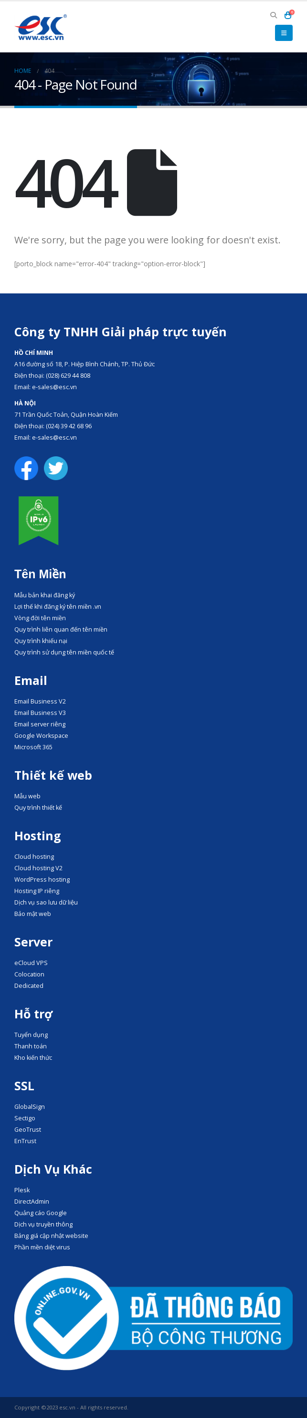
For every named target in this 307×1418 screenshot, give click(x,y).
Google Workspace (41, 736)
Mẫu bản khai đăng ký (44, 595)
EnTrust (25, 1141)
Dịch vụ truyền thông (43, 1224)
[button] (273, 15)
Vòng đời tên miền (40, 618)
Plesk (22, 1190)
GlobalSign (29, 1107)
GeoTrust (27, 1130)
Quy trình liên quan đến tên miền (60, 629)
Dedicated (28, 986)
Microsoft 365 (33, 747)
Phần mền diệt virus (42, 1247)
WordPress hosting (42, 879)
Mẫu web (27, 796)
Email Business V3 (40, 713)
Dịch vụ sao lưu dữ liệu (46, 902)
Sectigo (24, 1118)
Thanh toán (30, 1046)
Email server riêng (39, 724)
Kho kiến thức (33, 1058)
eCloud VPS (31, 963)
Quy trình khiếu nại (40, 641)
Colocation (29, 974)
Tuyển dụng (31, 1035)
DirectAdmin (31, 1201)
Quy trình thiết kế (38, 808)
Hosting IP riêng (36, 891)
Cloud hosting (34, 857)
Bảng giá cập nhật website (51, 1236)
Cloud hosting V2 (38, 868)
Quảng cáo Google (40, 1213)
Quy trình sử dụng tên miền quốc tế (64, 652)
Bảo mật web (32, 914)
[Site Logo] (40, 27)
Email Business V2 (40, 701)
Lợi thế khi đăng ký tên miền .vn (57, 607)
